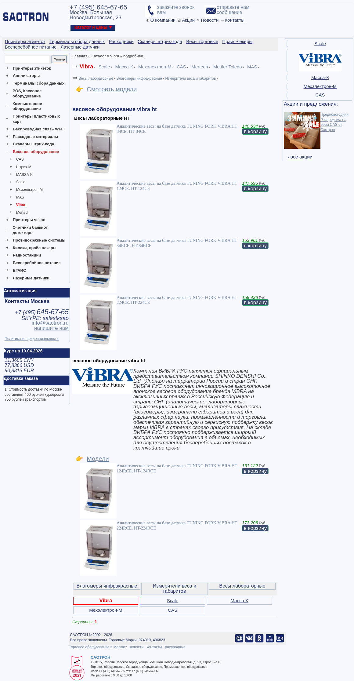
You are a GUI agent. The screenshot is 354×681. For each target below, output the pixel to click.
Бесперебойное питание (37, 262)
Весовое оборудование (36, 151)
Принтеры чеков (29, 219)
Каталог (99, 56)
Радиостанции (27, 255)
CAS (20, 159)
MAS (20, 197)
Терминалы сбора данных (38, 83)
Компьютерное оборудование (27, 106)
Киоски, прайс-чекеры (34, 248)
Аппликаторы (26, 75)
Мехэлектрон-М (29, 190)
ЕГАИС (19, 270)
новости (136, 647)
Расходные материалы (35, 136)
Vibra (20, 205)
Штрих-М (23, 167)
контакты (154, 647)
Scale (20, 182)
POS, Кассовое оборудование (27, 93)
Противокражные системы (39, 240)
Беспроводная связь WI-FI (39, 129)
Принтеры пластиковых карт (36, 119)
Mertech (22, 212)
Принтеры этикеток (32, 68)
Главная (79, 56)
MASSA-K (24, 175)
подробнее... (134, 56)
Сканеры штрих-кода (33, 144)
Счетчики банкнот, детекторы (31, 230)
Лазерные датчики (31, 278)
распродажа (175, 647)
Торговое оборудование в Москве (97, 647)
